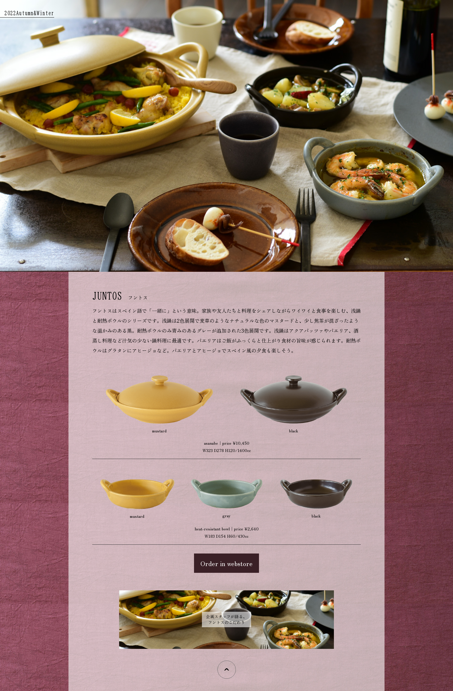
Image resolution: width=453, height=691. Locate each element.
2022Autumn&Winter (29, 13)
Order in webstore (226, 563)
